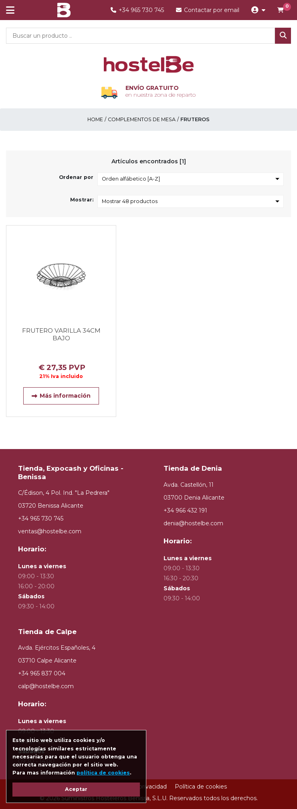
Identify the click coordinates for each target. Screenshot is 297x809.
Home (95, 119)
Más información (61, 395)
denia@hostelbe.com (193, 523)
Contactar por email (207, 10)
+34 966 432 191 (185, 510)
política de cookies (103, 773)
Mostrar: (81, 200)
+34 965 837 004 (41, 673)
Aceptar (76, 789)
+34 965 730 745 (137, 10)
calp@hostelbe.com (46, 686)
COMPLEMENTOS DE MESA (142, 119)
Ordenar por (76, 177)
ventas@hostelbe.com (49, 531)
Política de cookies (201, 786)
